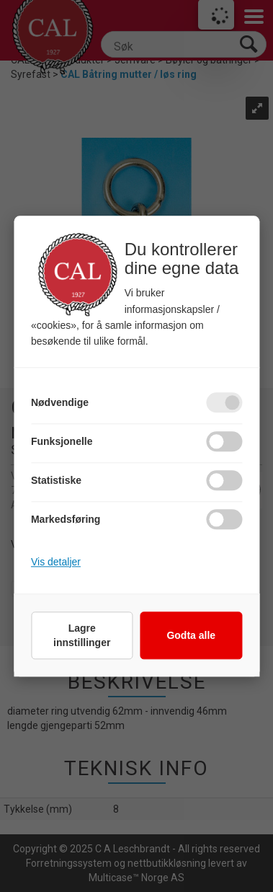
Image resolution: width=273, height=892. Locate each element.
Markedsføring (65, 519)
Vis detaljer (56, 562)
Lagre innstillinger (81, 635)
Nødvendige (60, 402)
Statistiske (56, 480)
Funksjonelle (62, 441)
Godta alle (190, 635)
